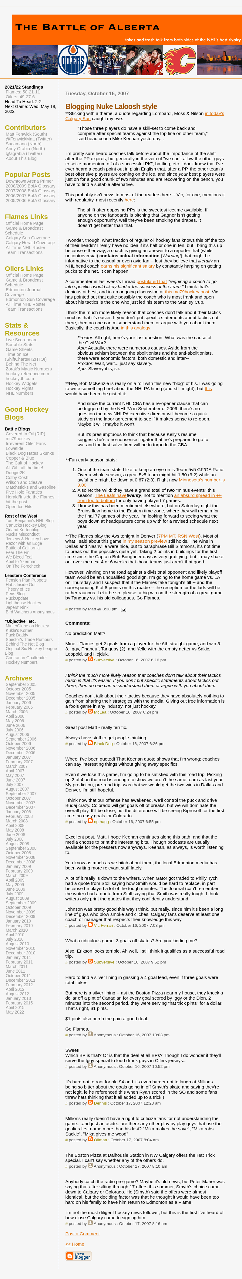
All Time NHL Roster (25, 247)
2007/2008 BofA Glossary (30, 190)
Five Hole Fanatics (24, 492)
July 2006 (15, 730)
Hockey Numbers (22, 662)
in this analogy (135, 327)
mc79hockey (18, 438)
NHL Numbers (19, 393)
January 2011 (18, 957)
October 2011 (18, 976)
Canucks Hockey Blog (26, 525)
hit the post (16, 501)
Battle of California (23, 548)
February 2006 (19, 707)
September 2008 (21, 848)
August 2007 (17, 789)
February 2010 (19, 925)
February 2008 (19, 816)
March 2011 (17, 966)
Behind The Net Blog (25, 644)
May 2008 (15, 830)
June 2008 (15, 834)
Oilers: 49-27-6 (20, 96)
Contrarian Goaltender (26, 658)
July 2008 (15, 839)
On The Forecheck (23, 566)
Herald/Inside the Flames (30, 496)
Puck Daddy (17, 635)
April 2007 (15, 771)
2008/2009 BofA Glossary (30, 186)
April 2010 (15, 935)
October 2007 (18, 798)
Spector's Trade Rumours (29, 639)
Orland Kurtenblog (22, 530)
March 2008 (17, 821)
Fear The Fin (17, 552)
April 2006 (15, 716)
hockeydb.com (20, 378)
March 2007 (17, 766)
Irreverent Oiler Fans (26, 443)
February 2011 (19, 962)
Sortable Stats (19, 344)
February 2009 (19, 871)
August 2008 (17, 844)
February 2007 (19, 762)
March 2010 (17, 930)
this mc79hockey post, (187, 291)
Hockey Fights (19, 388)
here (129, 199)
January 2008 (18, 812)
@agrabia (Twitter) (24, 153)
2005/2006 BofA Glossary (30, 200)
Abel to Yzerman (21, 561)
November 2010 (20, 948)
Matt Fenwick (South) (26, 134)
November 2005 (20, 693)
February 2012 (19, 985)
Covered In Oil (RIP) (25, 433)
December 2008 (20, 862)
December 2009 (20, 916)
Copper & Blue (20, 458)
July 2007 (15, 784)
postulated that (152, 281)
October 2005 (18, 689)
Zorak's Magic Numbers (29, 368)
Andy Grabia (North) (25, 148)
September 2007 (21, 793)
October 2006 (18, 743)
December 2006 (20, 753)
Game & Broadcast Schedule (24, 230)
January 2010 (18, 921)
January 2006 (18, 702)
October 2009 (18, 907)
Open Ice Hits (19, 506)
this (208, 388)
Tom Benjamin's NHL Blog (30, 520)
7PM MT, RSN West (178, 535)
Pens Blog (15, 594)
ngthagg (101, 821)
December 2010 (20, 953)
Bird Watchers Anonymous (30, 612)
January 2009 (18, 866)
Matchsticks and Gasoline (31, 487)
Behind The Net (21, 364)
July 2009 (15, 894)
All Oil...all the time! (24, 467)
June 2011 (15, 971)
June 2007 (15, 780)
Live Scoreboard (22, 339)
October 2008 (18, 853)
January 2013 (18, 998)
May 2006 (15, 721)
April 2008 (15, 825)
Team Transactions (24, 252)
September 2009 (21, 903)
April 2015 (15, 1007)
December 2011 (20, 980)
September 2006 (21, 739)
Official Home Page (24, 223)
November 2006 (20, 748)
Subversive (104, 660)
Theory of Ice (18, 589)
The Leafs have (111, 495)
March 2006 (17, 712)
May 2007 (15, 775)
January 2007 (18, 757)
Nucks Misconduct (22, 534)
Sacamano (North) (24, 143)
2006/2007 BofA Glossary (30, 195)
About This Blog (21, 158)
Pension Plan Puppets (26, 580)
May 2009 (15, 884)
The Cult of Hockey (24, 463)
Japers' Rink (17, 607)
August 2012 (17, 994)
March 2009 (17, 875)
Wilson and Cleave (24, 482)
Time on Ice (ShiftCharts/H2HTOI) (26, 357)
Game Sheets (19, 349)
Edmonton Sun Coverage (30, 299)
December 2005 (20, 698)
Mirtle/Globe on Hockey (27, 626)
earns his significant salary (128, 265)
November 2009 (20, 912)
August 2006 (17, 734)
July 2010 (15, 939)
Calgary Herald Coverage (30, 242)
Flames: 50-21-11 (23, 91)
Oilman (100, 1140)
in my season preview (145, 541)
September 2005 (21, 684)
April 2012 (15, 989)
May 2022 (15, 1012)
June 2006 (15, 725)
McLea (100, 712)
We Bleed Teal (19, 557)
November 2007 (20, 803)
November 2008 (20, 857)
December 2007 (20, 807)
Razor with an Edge (24, 543)
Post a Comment (82, 1233)
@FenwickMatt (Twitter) (29, 139)
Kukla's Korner (19, 630)
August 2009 (17, 898)
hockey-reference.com (27, 373)
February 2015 (19, 1003)
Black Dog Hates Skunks (30, 453)
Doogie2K (15, 472)
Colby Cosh (17, 477)
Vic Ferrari (103, 925)
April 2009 (15, 880)
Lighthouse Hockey (23, 603)
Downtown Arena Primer (29, 181)
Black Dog (103, 743)
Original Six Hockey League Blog (31, 651)
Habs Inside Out (20, 584)
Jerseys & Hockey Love (27, 539)
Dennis (100, 1103)
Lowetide (14, 448)
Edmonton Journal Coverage (23, 292)
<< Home (74, 1244)
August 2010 (17, 944)
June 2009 (15, 889)
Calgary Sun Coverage (28, 237)
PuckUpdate (17, 598)
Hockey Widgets (21, 383)
